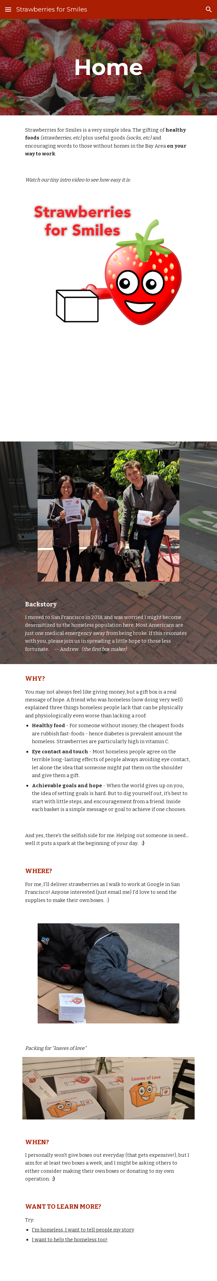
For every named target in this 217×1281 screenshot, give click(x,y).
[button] (8, 9)
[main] (108, 67)
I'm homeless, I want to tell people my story (83, 1230)
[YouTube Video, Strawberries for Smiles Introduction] (108, 388)
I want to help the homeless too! (69, 1240)
